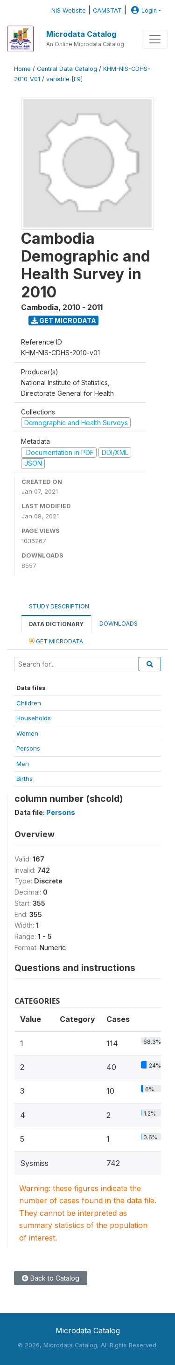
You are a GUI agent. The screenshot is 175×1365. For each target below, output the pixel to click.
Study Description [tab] (59, 606)
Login (143, 10)
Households (33, 718)
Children (28, 703)
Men (22, 763)
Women (27, 733)
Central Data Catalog (67, 68)
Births (24, 778)
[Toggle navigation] (155, 39)
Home (22, 68)
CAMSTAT (107, 10)
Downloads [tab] (118, 623)
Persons (28, 748)
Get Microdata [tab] (56, 641)
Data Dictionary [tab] (56, 623)
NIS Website (68, 10)
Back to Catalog (50, 1278)
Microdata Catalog (81, 34)
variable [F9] (64, 79)
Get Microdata (63, 320)
